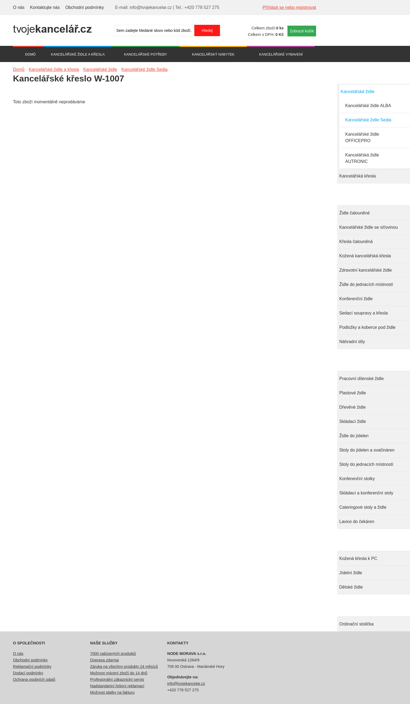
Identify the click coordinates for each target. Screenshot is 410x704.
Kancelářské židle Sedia (368, 120)
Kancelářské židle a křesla (78, 54)
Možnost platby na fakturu (112, 692)
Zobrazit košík (302, 31)
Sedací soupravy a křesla (363, 313)
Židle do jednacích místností (366, 284)
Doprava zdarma (104, 660)
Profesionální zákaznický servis (117, 679)
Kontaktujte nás (45, 7)
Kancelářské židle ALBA (368, 105)
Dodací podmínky (28, 673)
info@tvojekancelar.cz (186, 683)
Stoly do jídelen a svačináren (367, 450)
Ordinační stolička (356, 624)
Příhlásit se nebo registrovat (289, 7)
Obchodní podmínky (84, 7)
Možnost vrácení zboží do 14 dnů (118, 673)
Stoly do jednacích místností (366, 464)
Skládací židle (352, 421)
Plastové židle (352, 393)
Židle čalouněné (354, 213)
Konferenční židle (356, 298)
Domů (30, 54)
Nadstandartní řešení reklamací (117, 686)
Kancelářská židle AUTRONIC (362, 158)
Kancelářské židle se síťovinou (368, 227)
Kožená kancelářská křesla (365, 256)
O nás (19, 7)
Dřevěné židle (352, 407)
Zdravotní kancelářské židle (365, 270)
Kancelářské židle (357, 91)
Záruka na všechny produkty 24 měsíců (124, 666)
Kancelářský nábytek (213, 54)
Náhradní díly (352, 341)
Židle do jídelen (354, 435)
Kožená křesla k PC (358, 558)
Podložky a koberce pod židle (367, 327)
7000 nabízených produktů (113, 653)
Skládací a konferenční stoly (366, 493)
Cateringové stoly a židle (362, 507)
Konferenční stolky (357, 478)
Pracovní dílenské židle (361, 378)
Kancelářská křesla (357, 176)
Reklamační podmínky (32, 666)
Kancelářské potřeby (145, 54)
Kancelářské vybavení (281, 54)
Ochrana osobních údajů (34, 679)
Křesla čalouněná (356, 241)
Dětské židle (351, 587)
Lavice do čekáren (356, 521)
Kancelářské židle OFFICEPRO (362, 137)
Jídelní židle (350, 572)
